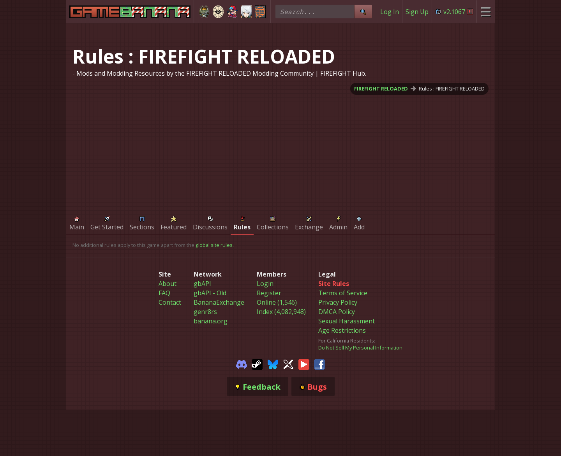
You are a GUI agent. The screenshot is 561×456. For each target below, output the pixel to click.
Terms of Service (342, 293)
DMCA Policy (336, 311)
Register (269, 293)
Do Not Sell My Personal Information (360, 347)
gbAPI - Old (210, 293)
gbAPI (202, 283)
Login (265, 283)
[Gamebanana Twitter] (288, 363)
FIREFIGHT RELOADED (381, 88)
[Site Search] (363, 11)
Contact (170, 302)
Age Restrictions (342, 330)
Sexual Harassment (346, 321)
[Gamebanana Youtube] (304, 363)
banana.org (211, 321)
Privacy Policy (337, 302)
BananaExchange (219, 302)
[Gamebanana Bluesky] (272, 363)
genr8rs (205, 311)
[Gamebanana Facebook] (319, 363)
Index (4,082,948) (281, 311)
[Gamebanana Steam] (257, 363)
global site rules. (215, 244)
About (167, 283)
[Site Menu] (485, 11)
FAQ (164, 293)
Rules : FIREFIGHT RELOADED (452, 88)
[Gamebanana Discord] (241, 363)
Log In (389, 11)
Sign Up (417, 11)
